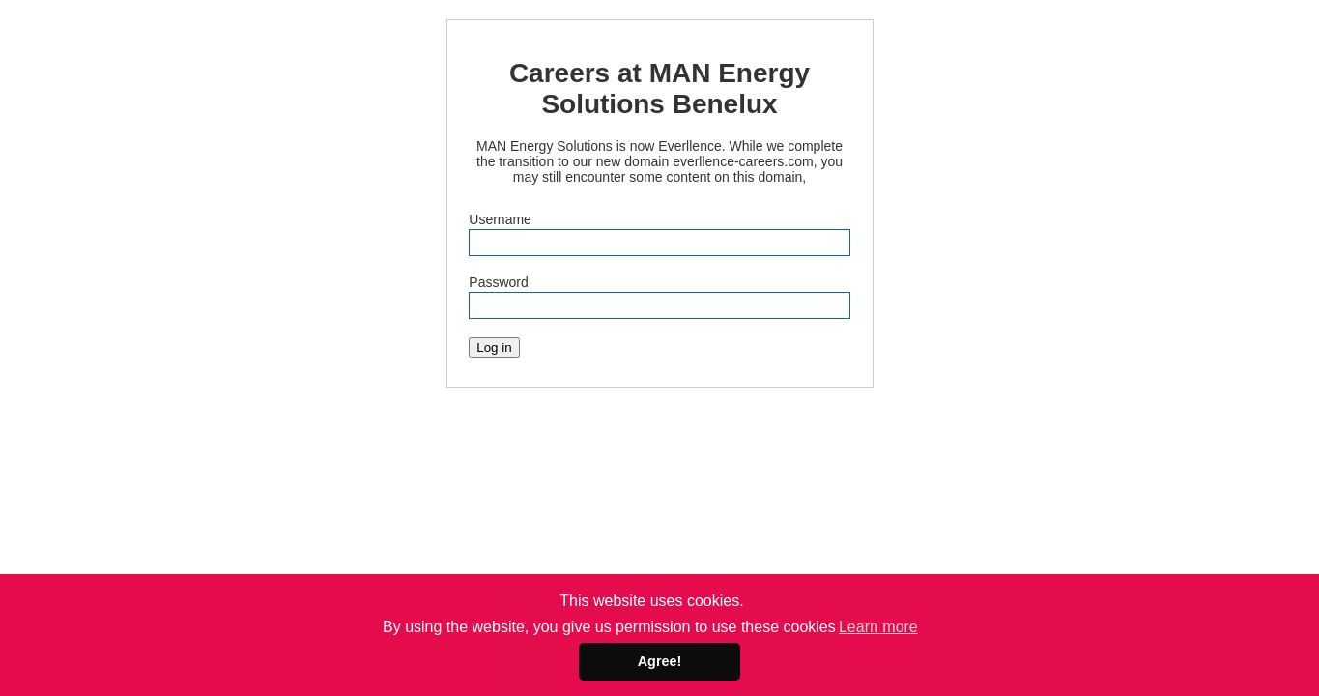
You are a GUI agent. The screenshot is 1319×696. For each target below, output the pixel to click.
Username (500, 219)
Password (498, 282)
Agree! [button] (660, 661)
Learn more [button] (878, 627)
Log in (493, 347)
